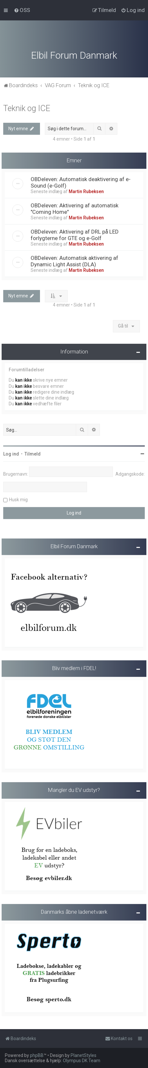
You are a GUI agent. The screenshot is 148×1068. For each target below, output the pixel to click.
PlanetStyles (83, 1055)
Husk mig (18, 499)
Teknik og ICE (26, 107)
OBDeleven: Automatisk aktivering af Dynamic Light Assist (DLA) (74, 260)
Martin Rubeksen (86, 190)
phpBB (37, 1055)
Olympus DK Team (81, 1060)
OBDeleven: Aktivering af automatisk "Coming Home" (74, 208)
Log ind (11, 453)
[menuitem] (22, 10)
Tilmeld (33, 453)
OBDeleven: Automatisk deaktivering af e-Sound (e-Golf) (81, 181)
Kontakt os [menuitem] (119, 1038)
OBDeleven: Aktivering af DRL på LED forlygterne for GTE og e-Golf (75, 234)
